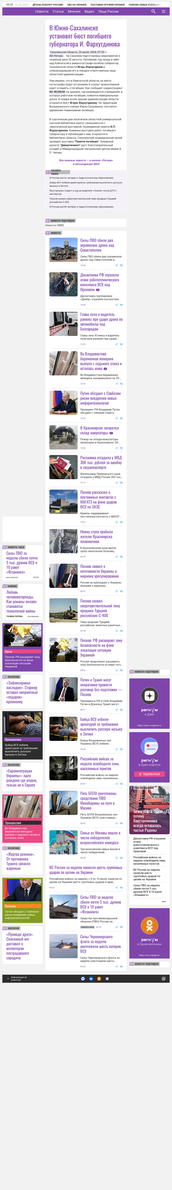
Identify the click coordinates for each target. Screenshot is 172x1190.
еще (164, 1081)
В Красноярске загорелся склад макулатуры (99, 460)
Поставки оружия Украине (108, 4)
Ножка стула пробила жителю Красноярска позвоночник (96, 596)
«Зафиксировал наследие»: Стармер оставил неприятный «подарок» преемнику (22, 871)
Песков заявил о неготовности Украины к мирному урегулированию (99, 660)
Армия (8, 831)
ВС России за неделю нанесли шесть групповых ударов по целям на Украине (85, 1019)
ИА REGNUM (57, 91)
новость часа (16, 727)
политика (13, 856)
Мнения (84, 11)
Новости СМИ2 (54, 225)
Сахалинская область (63, 52)
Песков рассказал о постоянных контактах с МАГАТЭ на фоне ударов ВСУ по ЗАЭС (98, 559)
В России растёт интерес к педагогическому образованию (81, 206)
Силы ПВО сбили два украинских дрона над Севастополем (97, 245)
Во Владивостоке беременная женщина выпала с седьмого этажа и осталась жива (22, 1012)
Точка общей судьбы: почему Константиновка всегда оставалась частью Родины (149, 1000)
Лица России (119, 11)
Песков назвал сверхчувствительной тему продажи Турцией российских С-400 (100, 697)
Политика (10, 1085)
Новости (52, 11)
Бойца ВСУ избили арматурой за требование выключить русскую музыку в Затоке (21, 929)
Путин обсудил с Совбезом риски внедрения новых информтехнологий (22, 1094)
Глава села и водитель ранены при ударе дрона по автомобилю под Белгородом (101, 321)
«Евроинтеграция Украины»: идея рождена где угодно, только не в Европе (21, 957)
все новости (12, 757)
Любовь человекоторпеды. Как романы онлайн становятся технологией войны (21, 780)
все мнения (33, 796)
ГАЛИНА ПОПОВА (14, 796)
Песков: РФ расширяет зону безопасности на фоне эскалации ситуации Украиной (22, 841)
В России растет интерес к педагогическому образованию (81, 178)
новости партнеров (62, 221)
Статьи (68, 11)
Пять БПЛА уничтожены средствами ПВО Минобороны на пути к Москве (98, 950)
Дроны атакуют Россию (48, 4)
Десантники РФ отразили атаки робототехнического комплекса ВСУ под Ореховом (99, 282)
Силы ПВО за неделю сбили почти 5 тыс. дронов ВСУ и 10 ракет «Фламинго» (22, 741)
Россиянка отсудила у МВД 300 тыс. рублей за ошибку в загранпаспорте (101, 522)
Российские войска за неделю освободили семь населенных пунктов (99, 883)
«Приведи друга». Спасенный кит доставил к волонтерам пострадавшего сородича (20, 1125)
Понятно (156, 1157)
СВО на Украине (77, 4)
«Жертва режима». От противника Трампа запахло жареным (20, 1040)
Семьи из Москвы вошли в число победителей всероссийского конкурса (100, 987)
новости (56, 233)
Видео (100, 11)
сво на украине (144, 967)
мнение (12, 766)
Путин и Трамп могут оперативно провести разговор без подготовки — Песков (101, 806)
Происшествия (13, 919)
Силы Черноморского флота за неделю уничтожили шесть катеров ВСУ (100, 1123)
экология (13, 1108)
